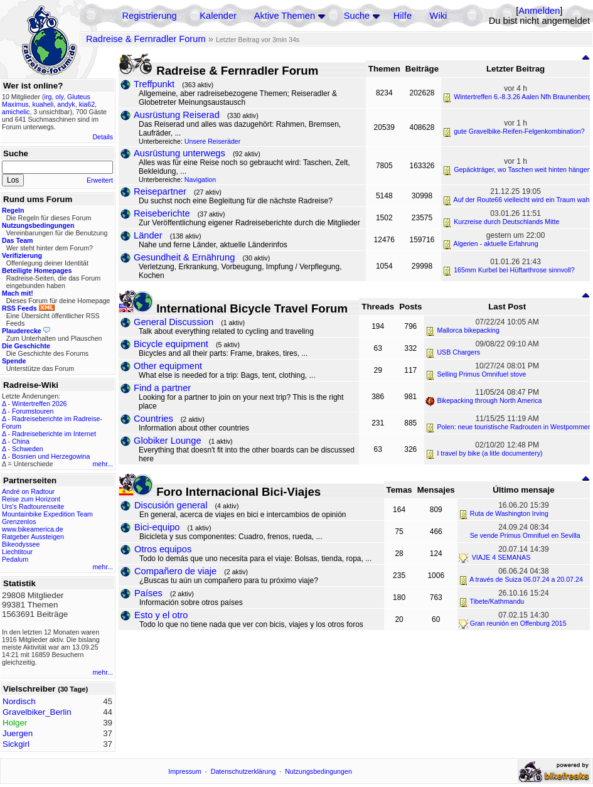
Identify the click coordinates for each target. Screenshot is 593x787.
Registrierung (149, 16)
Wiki (438, 16)
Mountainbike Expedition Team (47, 514)
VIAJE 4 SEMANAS (500, 557)
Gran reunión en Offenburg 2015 (518, 623)
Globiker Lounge (167, 441)
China (20, 441)
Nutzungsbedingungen (318, 771)
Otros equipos (162, 549)
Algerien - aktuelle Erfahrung (496, 243)
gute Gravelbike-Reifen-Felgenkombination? (519, 131)
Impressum (184, 771)
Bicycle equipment (171, 344)
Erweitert (100, 180)
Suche (357, 16)
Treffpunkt (154, 84)
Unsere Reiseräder (212, 141)
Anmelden (539, 11)
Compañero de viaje (175, 571)
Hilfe (402, 16)
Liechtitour (17, 551)
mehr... (102, 464)
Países (148, 593)
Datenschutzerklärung (243, 771)
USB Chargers (458, 352)
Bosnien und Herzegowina (51, 456)
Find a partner (162, 388)
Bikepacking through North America (489, 400)
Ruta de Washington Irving (509, 513)
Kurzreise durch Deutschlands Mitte (506, 221)
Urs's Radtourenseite (33, 506)
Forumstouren (32, 411)
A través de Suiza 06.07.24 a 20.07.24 (526, 579)
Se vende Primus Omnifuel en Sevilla (525, 535)
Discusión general (171, 505)
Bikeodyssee (21, 544)
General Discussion (173, 322)
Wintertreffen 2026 (39, 403)
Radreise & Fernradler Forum (146, 39)
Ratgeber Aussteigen (33, 536)
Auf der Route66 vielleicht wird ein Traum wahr (523, 199)
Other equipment (168, 366)
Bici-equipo (157, 527)
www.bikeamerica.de (32, 529)
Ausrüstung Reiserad (177, 115)
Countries (153, 419)
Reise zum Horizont (31, 499)
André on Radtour (28, 491)
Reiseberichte (162, 213)
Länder (148, 235)
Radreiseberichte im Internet (54, 433)
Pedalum (15, 559)
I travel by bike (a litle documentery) (489, 453)
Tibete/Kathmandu (497, 601)
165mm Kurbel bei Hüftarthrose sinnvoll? (514, 270)
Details (102, 137)
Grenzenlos (19, 521)
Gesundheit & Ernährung (184, 257)
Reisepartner (160, 191)
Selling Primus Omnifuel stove (481, 374)
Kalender (218, 16)
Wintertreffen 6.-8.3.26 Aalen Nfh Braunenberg (523, 96)
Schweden (27, 448)
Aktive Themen (284, 16)
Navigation (200, 179)
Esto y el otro (161, 615)
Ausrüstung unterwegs (179, 153)
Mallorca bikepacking (468, 330)
